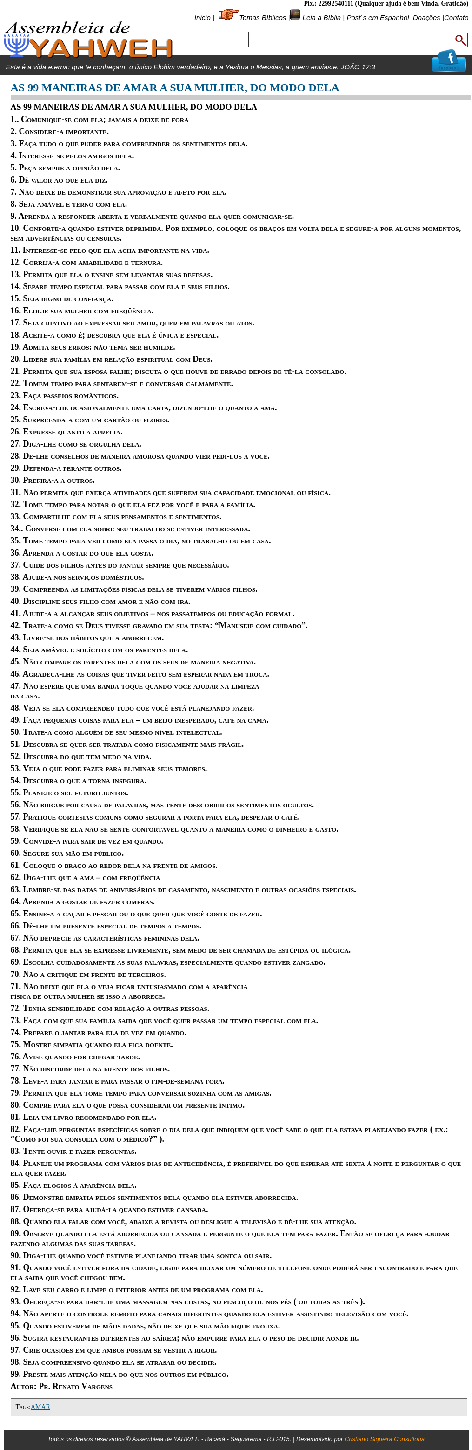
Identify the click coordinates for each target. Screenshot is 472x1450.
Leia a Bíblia (320, 17)
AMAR (40, 1406)
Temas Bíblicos (262, 17)
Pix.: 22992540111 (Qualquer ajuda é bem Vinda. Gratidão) (386, 3)
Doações (426, 17)
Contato (456, 17)
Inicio (202, 17)
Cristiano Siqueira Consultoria (385, 1439)
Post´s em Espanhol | (379, 17)
